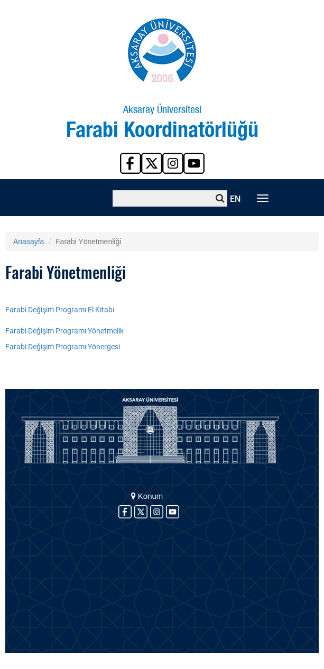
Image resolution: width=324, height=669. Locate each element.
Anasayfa (28, 241)
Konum (147, 495)
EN (235, 199)
